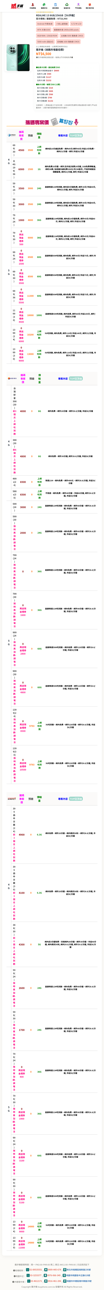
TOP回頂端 (76, 135)
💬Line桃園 (98, 1267)
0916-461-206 (52, 1281)
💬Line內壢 (98, 1276)
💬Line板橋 (98, 1259)
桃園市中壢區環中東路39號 (77, 1281)
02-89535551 (34, 1269)
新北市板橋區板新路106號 (77, 1269)
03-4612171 (34, 1281)
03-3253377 (34, 1275)
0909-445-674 (52, 1269)
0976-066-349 (52, 1275)
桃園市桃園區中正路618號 (76, 1275)
